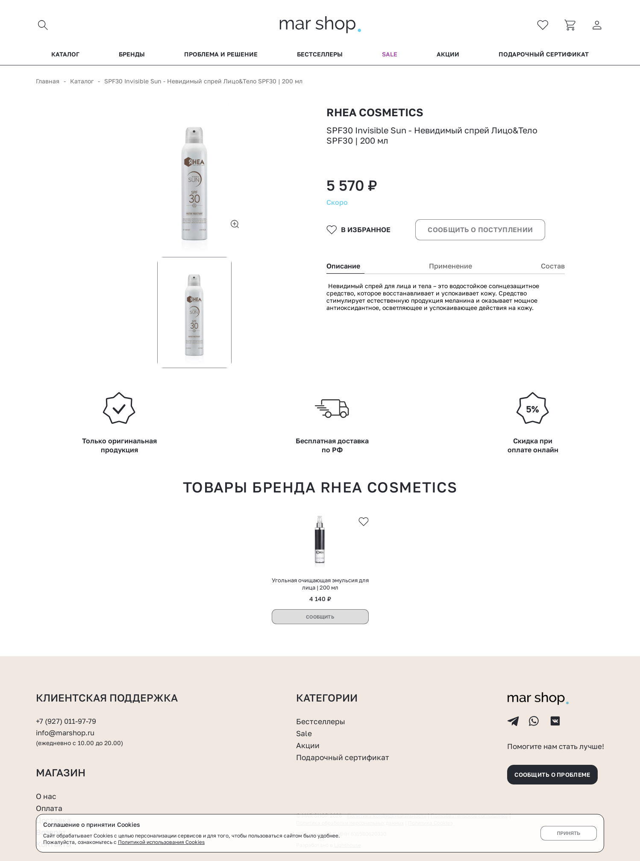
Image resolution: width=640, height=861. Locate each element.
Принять (568, 833)
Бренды (132, 55)
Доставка (53, 776)
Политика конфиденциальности (387, 773)
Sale (389, 55)
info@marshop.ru (66, 687)
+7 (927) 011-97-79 (66, 676)
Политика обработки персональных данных (351, 779)
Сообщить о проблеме (555, 730)
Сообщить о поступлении (479, 234)
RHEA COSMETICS (376, 114)
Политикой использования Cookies (161, 842)
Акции (448, 55)
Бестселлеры (320, 55)
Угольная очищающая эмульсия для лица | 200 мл (320, 538)
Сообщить (320, 571)
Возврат (51, 788)
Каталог (65, 55)
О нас (46, 753)
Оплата (49, 765)
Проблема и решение (221, 55)
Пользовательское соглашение (470, 773)
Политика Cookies (432, 779)
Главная (47, 82)
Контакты (54, 800)
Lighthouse (347, 802)
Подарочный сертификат (544, 55)
